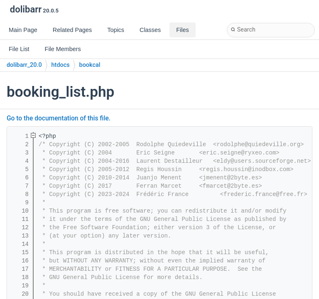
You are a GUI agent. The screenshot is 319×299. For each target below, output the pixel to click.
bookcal (90, 65)
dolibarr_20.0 (24, 65)
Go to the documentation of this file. (58, 118)
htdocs (61, 65)
